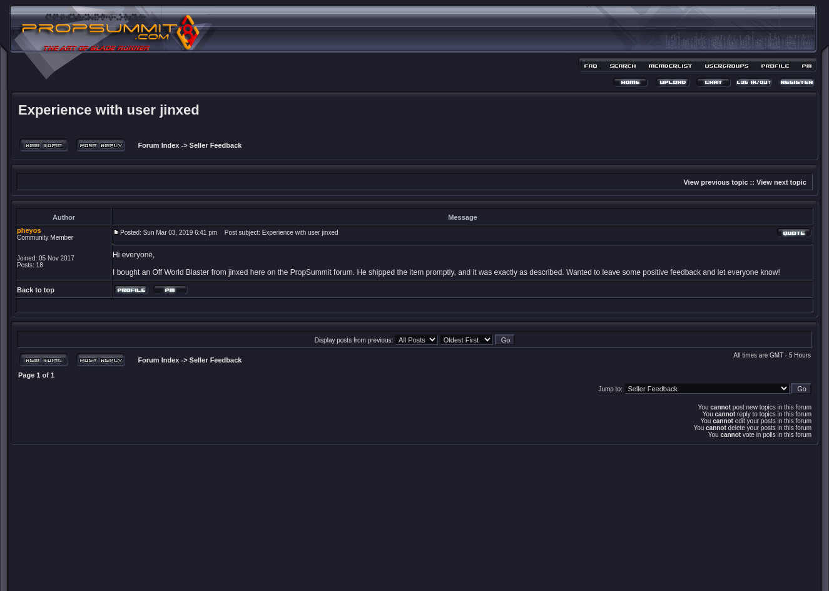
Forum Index (157, 145)
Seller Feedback (216, 145)
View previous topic (715, 182)
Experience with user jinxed (109, 110)
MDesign (459, 570)
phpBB (392, 563)
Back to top (35, 290)
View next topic (781, 182)
